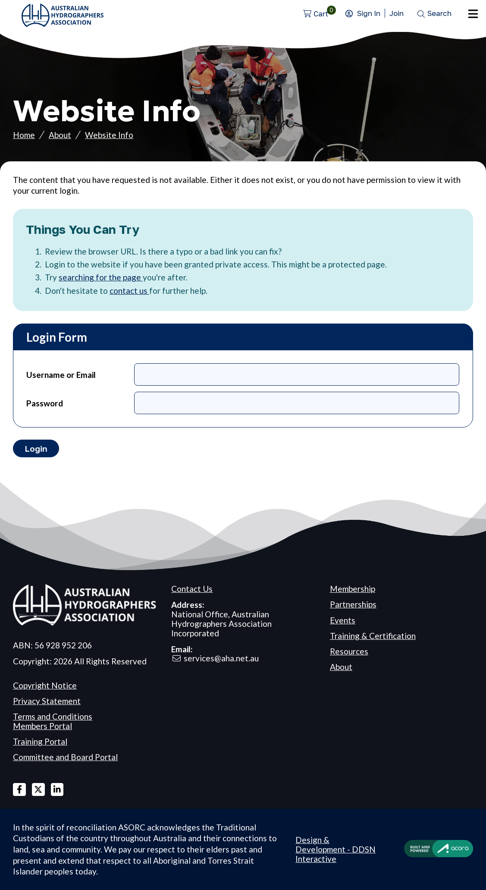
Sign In (368, 13)
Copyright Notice (45, 685)
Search (439, 13)
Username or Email (61, 375)
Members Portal (42, 726)
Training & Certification (373, 636)
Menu (473, 13)
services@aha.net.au (221, 658)
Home (24, 135)
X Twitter (38, 789)
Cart (321, 13)
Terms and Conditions (52, 716)
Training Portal (40, 741)
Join (396, 13)
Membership (352, 589)
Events (342, 620)
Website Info (109, 135)
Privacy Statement (47, 701)
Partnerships (353, 604)
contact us (129, 291)
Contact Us (192, 589)
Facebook (19, 789)
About (60, 135)
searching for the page (101, 277)
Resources (349, 651)
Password (44, 403)
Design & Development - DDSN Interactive (335, 849)
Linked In (57, 789)
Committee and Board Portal (65, 757)
